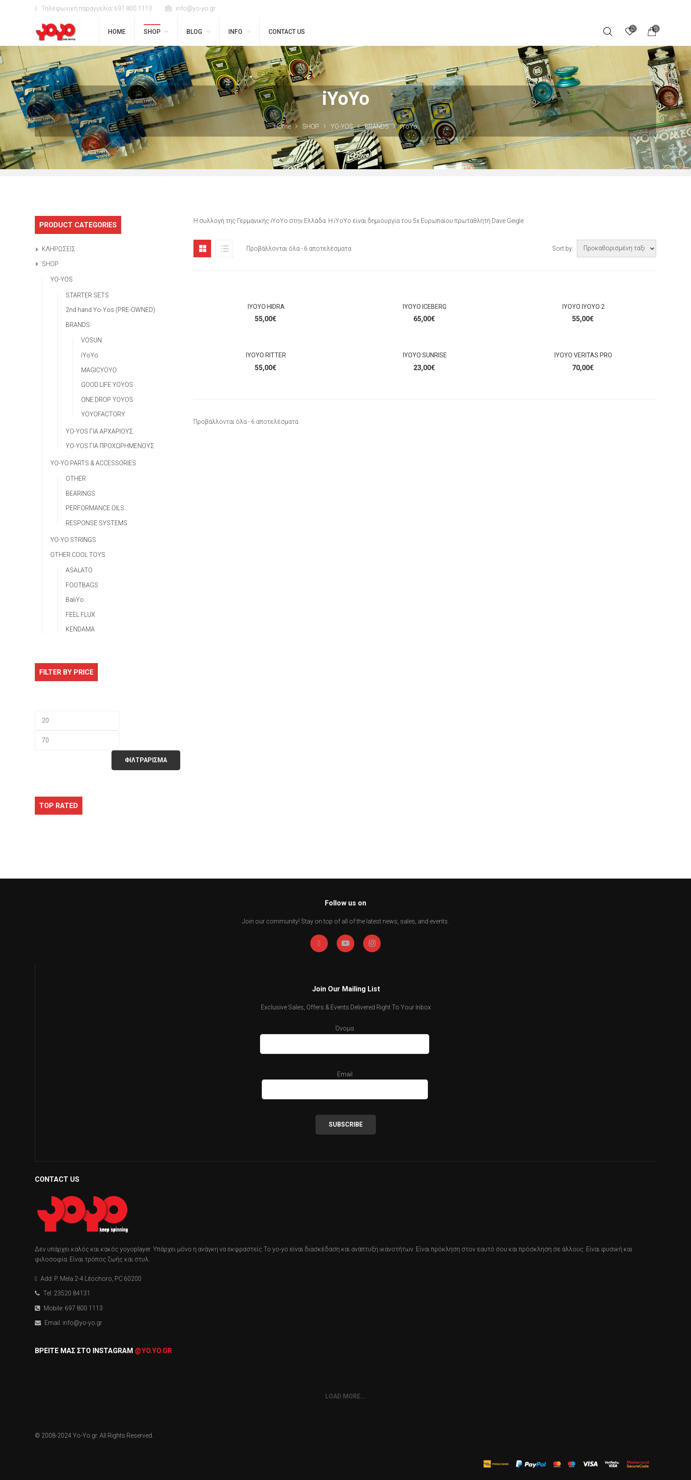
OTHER (76, 478)
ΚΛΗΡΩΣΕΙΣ (58, 248)
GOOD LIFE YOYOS (107, 384)
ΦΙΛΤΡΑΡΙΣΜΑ (146, 760)
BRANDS (376, 126)
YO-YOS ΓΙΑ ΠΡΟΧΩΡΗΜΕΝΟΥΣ (110, 445)
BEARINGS (80, 493)
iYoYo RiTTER (266, 355)
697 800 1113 (84, 1308)
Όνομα (344, 1038)
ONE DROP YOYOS (107, 399)
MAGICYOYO (99, 370)
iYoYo (89, 355)
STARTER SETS (87, 295)
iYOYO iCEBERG (424, 306)
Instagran (372, 943)
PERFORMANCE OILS (95, 508)
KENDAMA (80, 629)
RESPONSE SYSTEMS (96, 523)
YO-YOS (342, 126)
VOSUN (91, 340)
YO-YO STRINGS (73, 539)
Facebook (319, 943)
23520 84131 (72, 1293)
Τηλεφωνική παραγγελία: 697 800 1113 (93, 8)
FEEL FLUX (80, 614)
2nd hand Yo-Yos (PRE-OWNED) (110, 309)
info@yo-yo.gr (190, 8)
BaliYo (75, 599)
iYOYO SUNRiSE (425, 355)
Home (282, 126)
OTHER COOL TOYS (77, 554)
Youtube (345, 943)
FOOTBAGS (82, 585)
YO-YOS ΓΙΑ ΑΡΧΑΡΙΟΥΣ (99, 431)
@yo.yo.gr (153, 1350)
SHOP (310, 126)
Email (345, 1084)
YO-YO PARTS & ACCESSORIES (93, 463)
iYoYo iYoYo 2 (583, 306)
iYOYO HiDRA (266, 306)
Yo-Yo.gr (85, 1435)
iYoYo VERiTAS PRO (583, 355)
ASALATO (79, 570)
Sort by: (562, 248)
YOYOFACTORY (103, 414)
